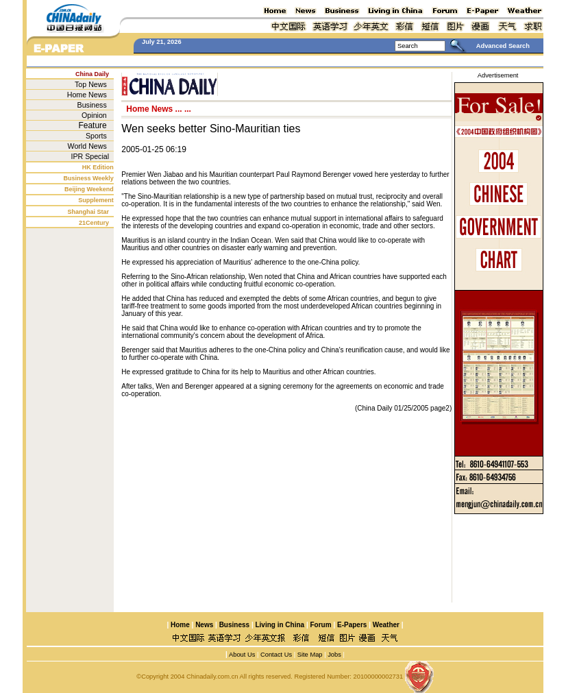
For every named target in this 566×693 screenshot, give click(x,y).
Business (92, 105)
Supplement (96, 200)
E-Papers (352, 625)
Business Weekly (88, 178)
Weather (385, 625)
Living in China (279, 625)
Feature (92, 125)
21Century (94, 222)
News (204, 625)
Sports (96, 136)
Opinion (94, 115)
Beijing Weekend (89, 189)
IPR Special (90, 156)
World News (87, 146)
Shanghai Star (89, 211)
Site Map (310, 654)
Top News (91, 84)
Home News (87, 94)
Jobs (333, 654)
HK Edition (98, 167)
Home (180, 625)
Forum (321, 625)
